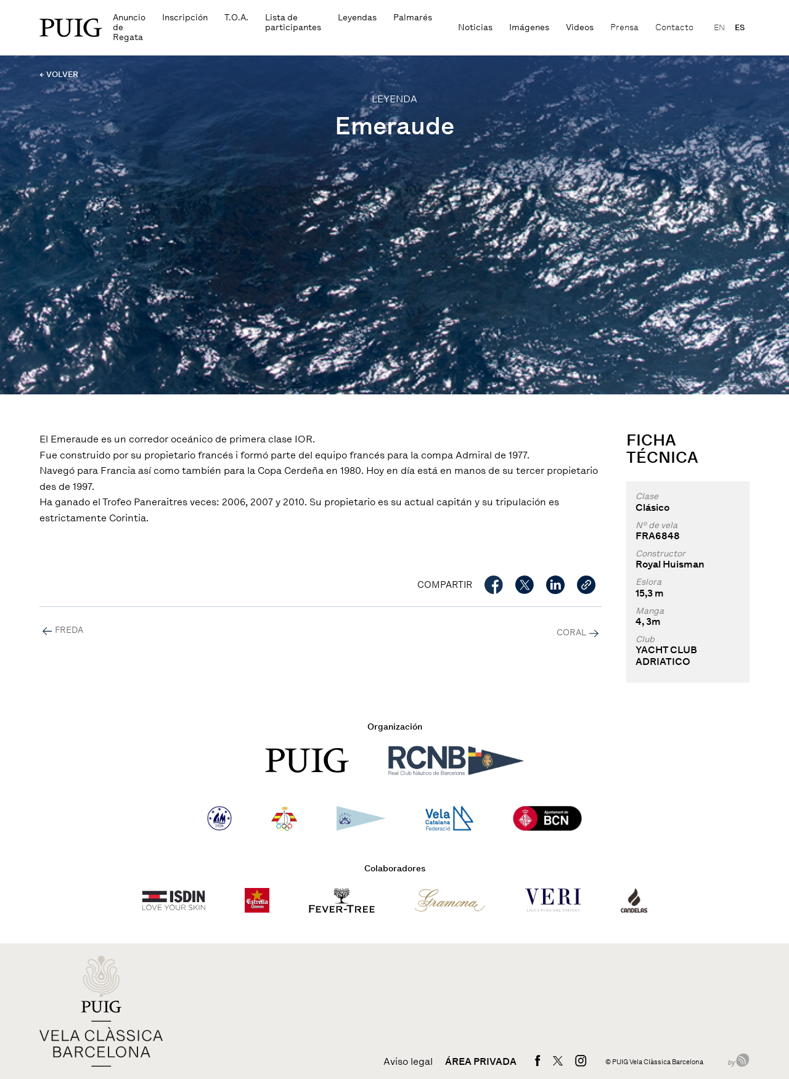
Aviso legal (408, 1061)
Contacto (674, 27)
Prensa (624, 27)
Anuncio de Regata (129, 27)
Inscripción (185, 17)
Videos (580, 27)
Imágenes (529, 27)
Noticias (475, 27)
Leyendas (357, 17)
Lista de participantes (293, 22)
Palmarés (412, 17)
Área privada (481, 1061)
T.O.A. (236, 17)
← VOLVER (58, 74)
